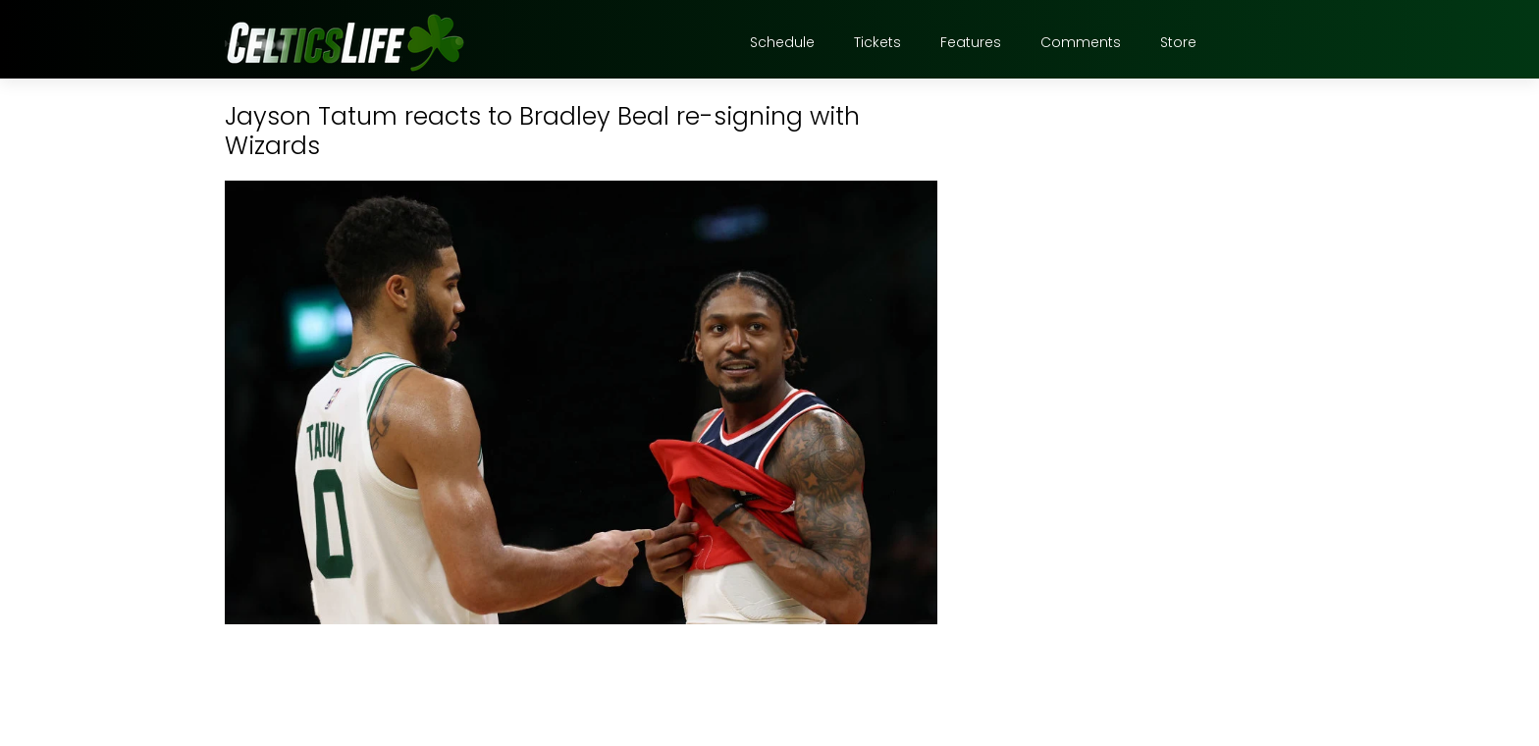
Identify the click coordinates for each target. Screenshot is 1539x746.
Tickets (877, 42)
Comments (1080, 42)
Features (970, 42)
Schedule (782, 42)
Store (1178, 42)
